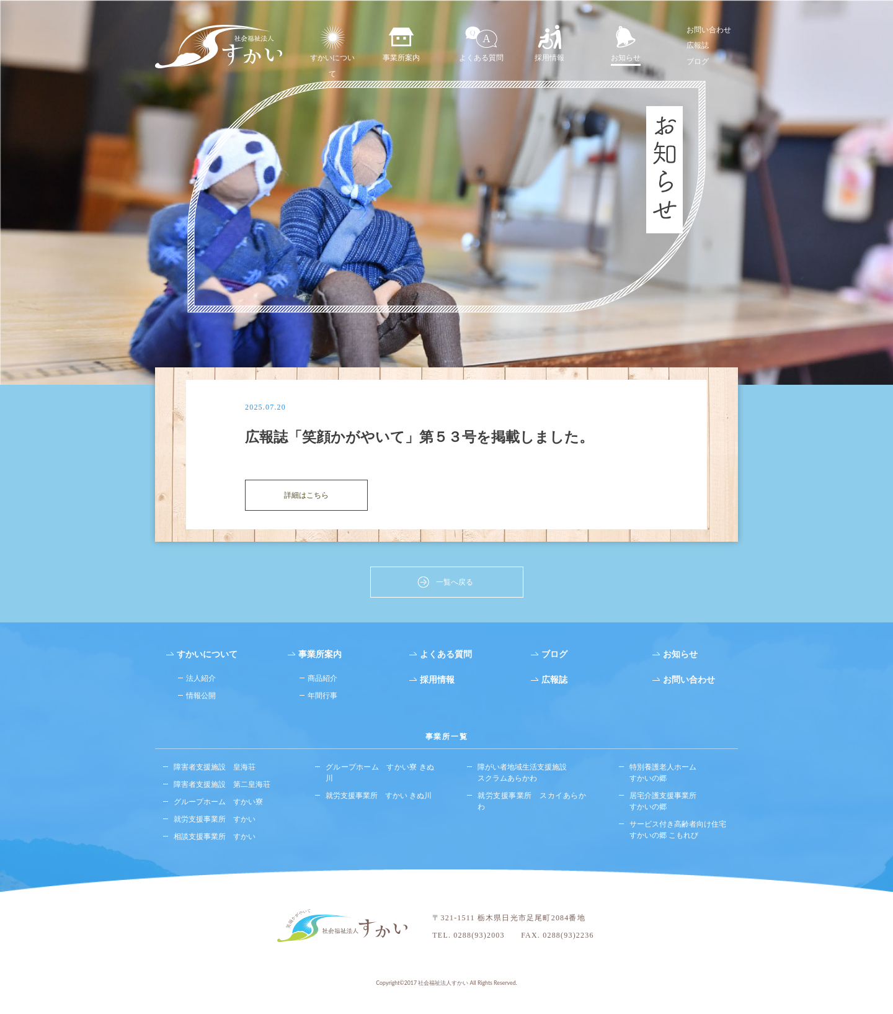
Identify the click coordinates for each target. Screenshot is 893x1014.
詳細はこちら (306, 497)
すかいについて (332, 52)
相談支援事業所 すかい (214, 838)
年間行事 (322, 697)
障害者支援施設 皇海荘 (214, 768)
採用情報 (549, 44)
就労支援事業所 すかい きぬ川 (379, 797)
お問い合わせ (708, 29)
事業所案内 (401, 44)
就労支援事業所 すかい (214, 820)
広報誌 (697, 45)
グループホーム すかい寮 (218, 803)
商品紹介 (322, 680)
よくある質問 (481, 44)
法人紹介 (201, 680)
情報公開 (201, 697)
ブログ (697, 61)
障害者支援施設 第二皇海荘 (222, 786)
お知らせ (626, 44)
